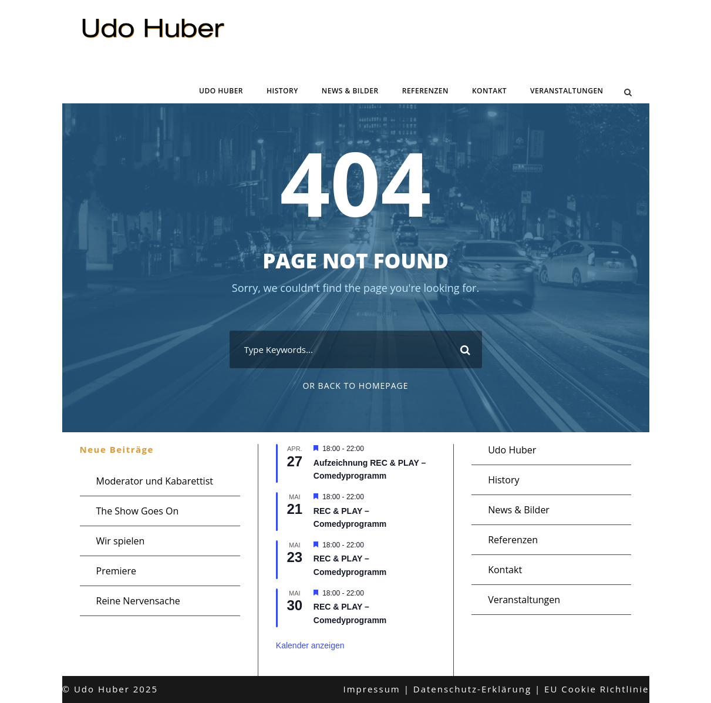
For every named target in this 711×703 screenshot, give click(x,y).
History (282, 91)
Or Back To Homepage (355, 385)
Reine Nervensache (138, 600)
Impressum (371, 689)
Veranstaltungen (566, 91)
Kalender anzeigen (310, 645)
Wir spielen (120, 540)
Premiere (116, 570)
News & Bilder (350, 91)
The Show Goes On (137, 510)
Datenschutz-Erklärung (472, 689)
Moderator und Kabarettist (154, 481)
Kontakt (489, 91)
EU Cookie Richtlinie (596, 689)
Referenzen (425, 91)
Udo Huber (221, 91)
